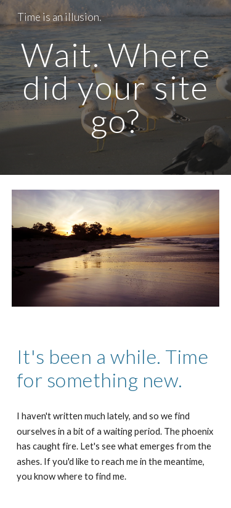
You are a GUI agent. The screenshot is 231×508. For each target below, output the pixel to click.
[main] (116, 87)
